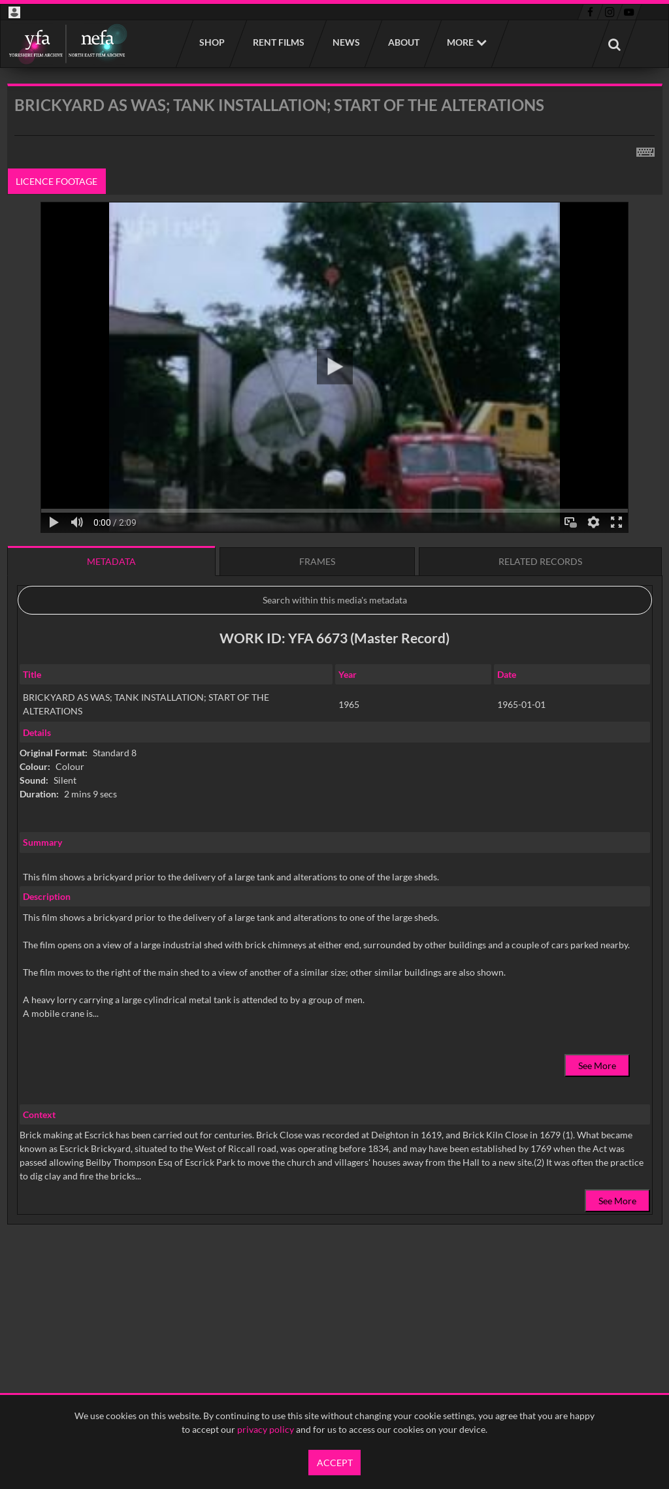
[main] (334, 687)
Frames (317, 561)
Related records (540, 561)
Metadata (111, 561)
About (403, 42)
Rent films (278, 42)
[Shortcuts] (645, 149)
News (345, 42)
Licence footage (56, 181)
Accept (335, 1462)
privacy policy (265, 1429)
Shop (211, 42)
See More (597, 1065)
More (460, 42)
